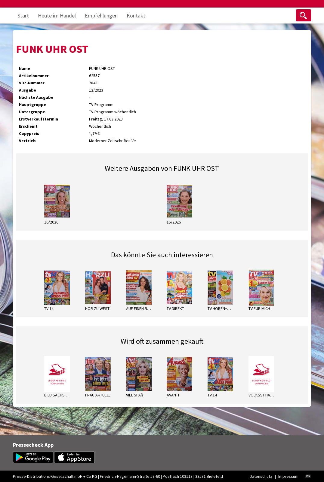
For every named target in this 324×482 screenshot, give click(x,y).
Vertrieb (27, 140)
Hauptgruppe (32, 104)
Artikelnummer (34, 75)
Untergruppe (32, 111)
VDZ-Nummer (32, 83)
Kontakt (136, 15)
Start (23, 15)
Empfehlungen (101, 15)
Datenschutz (261, 476)
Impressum (288, 476)
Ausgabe (27, 90)
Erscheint (28, 126)
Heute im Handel (57, 15)
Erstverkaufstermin (38, 119)
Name (24, 68)
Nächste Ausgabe (36, 97)
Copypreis (29, 133)
